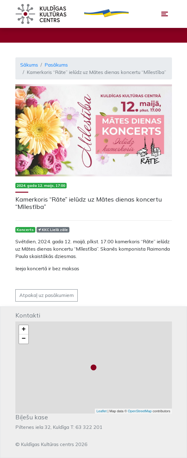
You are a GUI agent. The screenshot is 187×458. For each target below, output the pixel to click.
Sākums (29, 65)
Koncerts (25, 229)
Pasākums (56, 65)
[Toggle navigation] (165, 13)
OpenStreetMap (140, 411)
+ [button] (23, 329)
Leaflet (101, 411)
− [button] (23, 339)
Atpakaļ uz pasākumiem (46, 295)
